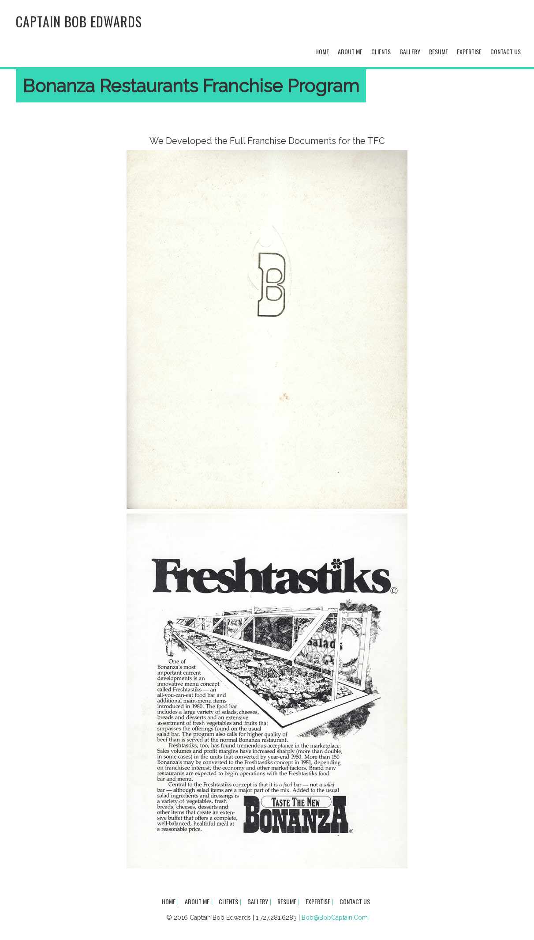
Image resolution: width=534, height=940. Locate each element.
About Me (350, 51)
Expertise (469, 51)
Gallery (410, 51)
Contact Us (505, 51)
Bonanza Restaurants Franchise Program (190, 86)
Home (322, 51)
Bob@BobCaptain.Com (335, 917)
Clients (381, 51)
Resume (438, 51)
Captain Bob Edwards (79, 21)
